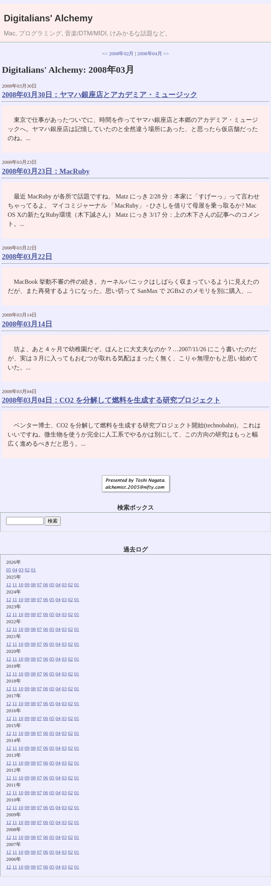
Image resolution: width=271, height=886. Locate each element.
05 (8, 570)
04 (14, 570)
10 (20, 584)
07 (39, 584)
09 (26, 584)
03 (21, 570)
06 (45, 584)
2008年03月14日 (27, 324)
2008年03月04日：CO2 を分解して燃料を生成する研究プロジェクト (111, 400)
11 (14, 584)
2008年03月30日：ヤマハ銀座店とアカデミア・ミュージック (99, 95)
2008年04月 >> (153, 53)
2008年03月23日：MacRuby (46, 171)
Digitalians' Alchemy (48, 18)
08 (33, 584)
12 (8, 584)
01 (33, 570)
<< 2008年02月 (118, 53)
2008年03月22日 (27, 257)
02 (27, 570)
